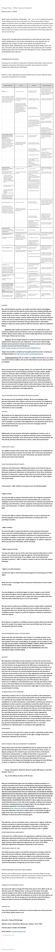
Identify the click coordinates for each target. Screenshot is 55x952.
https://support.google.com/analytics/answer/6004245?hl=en (21, 348)
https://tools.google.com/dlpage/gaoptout (29, 354)
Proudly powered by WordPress (8, 949)
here (6, 63)
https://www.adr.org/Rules (18, 808)
